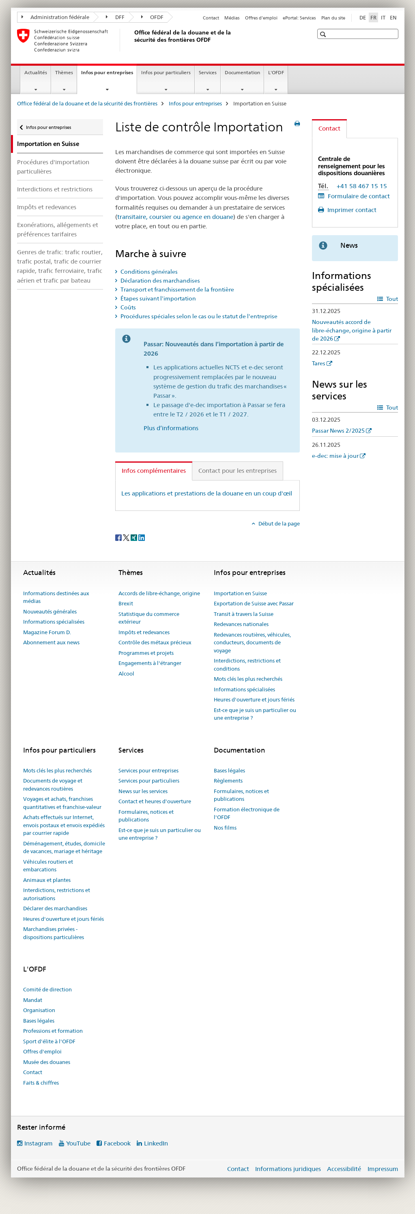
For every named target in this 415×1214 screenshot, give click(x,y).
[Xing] (134, 537)
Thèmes (64, 72)
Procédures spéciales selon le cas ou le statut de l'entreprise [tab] (198, 316)
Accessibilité (344, 1169)
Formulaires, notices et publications (146, 816)
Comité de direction (47, 989)
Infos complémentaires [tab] (154, 470)
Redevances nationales (241, 624)
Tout (391, 299)
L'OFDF (276, 72)
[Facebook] (119, 537)
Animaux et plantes (47, 880)
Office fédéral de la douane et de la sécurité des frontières (87, 103)
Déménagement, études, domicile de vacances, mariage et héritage (64, 847)
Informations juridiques (288, 1169)
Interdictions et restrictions (54, 189)
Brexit (125, 603)
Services (208, 72)
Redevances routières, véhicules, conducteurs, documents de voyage (252, 642)
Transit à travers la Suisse (243, 614)
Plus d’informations (171, 428)
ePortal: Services (299, 18)
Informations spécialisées (53, 621)
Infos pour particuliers (166, 72)
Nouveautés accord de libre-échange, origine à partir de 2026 (351, 330)
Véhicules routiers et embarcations (48, 865)
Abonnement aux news (51, 642)
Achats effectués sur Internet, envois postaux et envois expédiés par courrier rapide (64, 825)
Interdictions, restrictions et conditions (247, 664)
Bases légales (229, 770)
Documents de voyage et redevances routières (52, 784)
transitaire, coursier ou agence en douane (175, 217)
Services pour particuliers (148, 780)
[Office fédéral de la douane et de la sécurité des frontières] (132, 40)
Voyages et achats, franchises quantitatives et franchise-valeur (62, 803)
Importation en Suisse (240, 593)
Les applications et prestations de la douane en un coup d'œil (206, 493)
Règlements (228, 780)
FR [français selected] (373, 17)
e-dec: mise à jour (335, 456)
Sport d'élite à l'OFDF (49, 1041)
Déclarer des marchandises (55, 908)
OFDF (152, 17)
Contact (211, 18)
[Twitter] (127, 537)
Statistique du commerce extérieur (148, 618)
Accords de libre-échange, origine (159, 593)
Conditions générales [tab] (148, 271)
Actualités (35, 72)
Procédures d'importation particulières (53, 166)
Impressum (383, 1169)
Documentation (242, 72)
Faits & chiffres (41, 1082)
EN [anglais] (393, 17)
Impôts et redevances (46, 207)
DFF (115, 17)
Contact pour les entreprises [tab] (237, 470)
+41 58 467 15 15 (362, 186)
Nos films (225, 827)
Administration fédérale (56, 17)
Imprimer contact (351, 210)
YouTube (78, 1143)
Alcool (126, 673)
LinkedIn (156, 1143)
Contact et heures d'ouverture (154, 801)
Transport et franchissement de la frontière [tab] (176, 289)
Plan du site (333, 18)
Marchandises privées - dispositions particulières (53, 933)
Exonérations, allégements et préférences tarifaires (57, 229)
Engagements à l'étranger (149, 663)
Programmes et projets (146, 653)
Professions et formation (53, 1030)
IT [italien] (383, 17)
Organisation (39, 1010)
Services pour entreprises (148, 770)
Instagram (38, 1143)
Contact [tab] (329, 128)
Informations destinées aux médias (56, 597)
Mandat (32, 1000)
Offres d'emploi (261, 18)
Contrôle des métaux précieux (154, 642)
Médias (231, 18)
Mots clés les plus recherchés (248, 679)
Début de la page (278, 523)
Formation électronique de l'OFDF (247, 813)
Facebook (117, 1143)
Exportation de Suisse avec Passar (254, 603)
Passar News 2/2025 (338, 430)
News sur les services (143, 791)
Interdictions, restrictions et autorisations (56, 894)
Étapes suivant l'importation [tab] (157, 298)
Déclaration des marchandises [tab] (159, 280)
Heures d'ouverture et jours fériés (254, 699)
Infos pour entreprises (109, 75)
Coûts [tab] (127, 307)
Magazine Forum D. (47, 632)
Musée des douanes (46, 1062)
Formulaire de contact (358, 196)
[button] (323, 34)
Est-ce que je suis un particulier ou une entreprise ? (255, 714)
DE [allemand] (362, 17)
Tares (318, 363)
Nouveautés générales (50, 611)
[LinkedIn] (141, 537)
